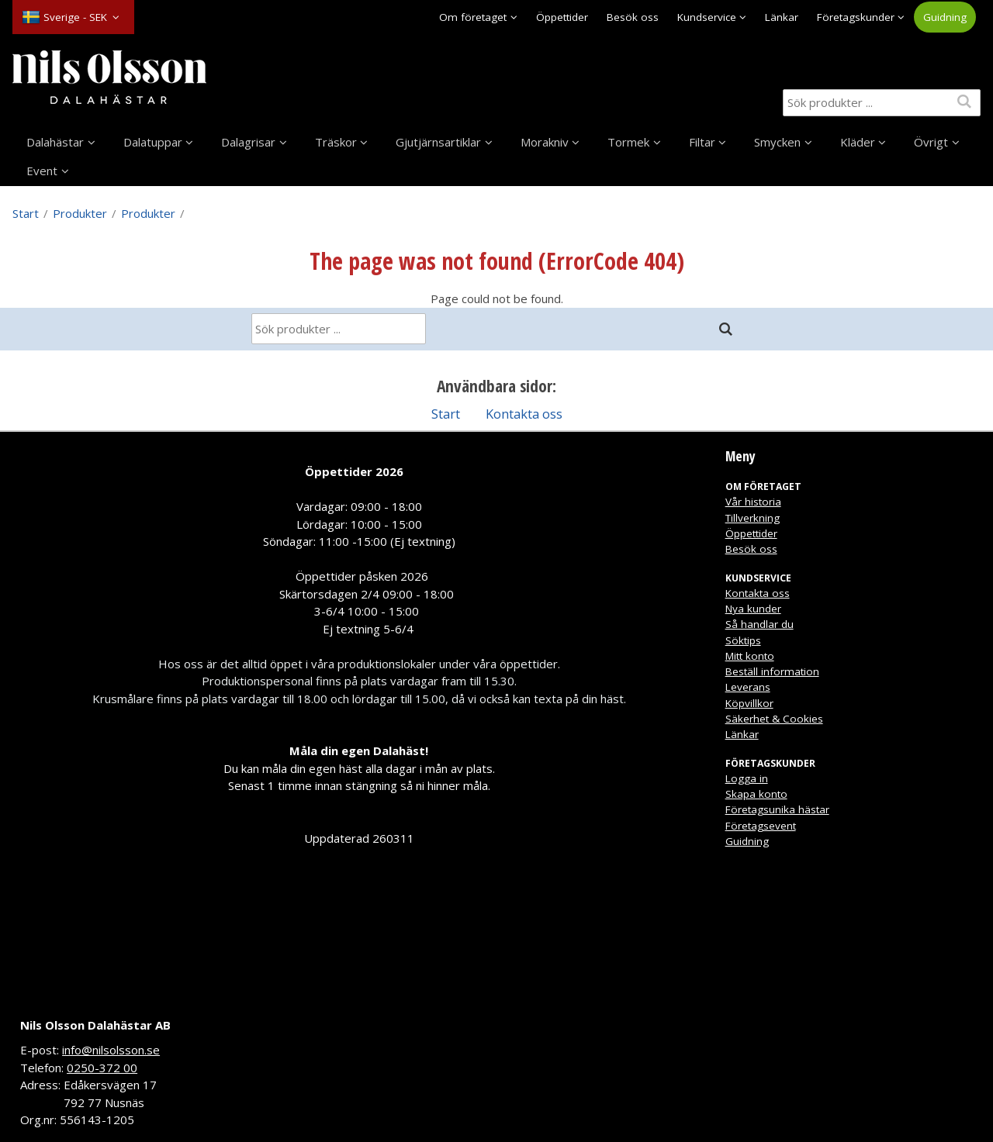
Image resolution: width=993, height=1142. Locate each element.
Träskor (336, 142)
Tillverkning (752, 518)
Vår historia (753, 502)
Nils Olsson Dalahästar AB (95, 1025)
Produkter (80, 213)
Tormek (628, 142)
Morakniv (545, 142)
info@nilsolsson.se (111, 1049)
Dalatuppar (152, 142)
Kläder (857, 142)
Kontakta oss (524, 414)
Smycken (777, 142)
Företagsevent (760, 826)
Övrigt (931, 142)
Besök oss (633, 17)
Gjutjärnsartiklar (438, 142)
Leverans (747, 687)
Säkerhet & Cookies (774, 719)
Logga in (746, 778)
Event (41, 170)
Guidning (945, 17)
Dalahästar (55, 142)
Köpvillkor (749, 703)
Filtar (702, 142)
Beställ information (772, 671)
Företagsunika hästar (777, 809)
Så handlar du (759, 624)
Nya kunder (753, 609)
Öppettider (562, 17)
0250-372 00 (102, 1067)
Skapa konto (756, 794)
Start (25, 213)
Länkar (781, 17)
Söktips (743, 640)
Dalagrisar (248, 142)
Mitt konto (749, 656)
